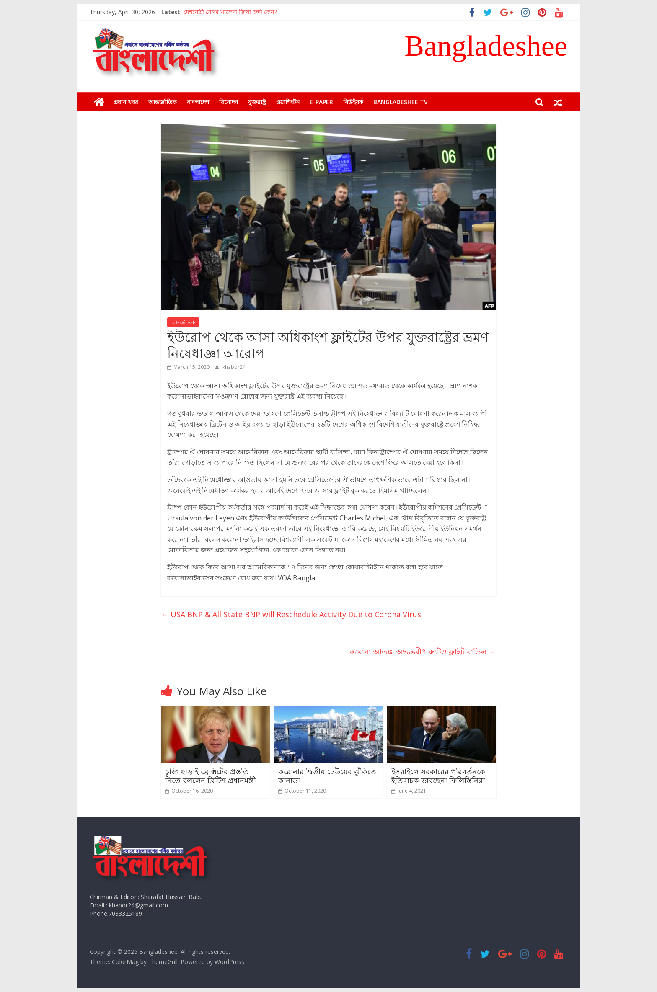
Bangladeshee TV (400, 102)
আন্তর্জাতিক (162, 102)
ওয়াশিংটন (288, 102)
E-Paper (321, 102)
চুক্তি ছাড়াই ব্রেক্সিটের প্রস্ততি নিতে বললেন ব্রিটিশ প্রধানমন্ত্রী (210, 776)
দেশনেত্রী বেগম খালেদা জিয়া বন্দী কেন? (230, 12)
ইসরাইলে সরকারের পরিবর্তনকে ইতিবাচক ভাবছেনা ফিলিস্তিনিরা (438, 776)
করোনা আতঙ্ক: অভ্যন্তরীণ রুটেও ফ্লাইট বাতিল (422, 652)
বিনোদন (228, 102)
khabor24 (234, 367)
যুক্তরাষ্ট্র (257, 102)
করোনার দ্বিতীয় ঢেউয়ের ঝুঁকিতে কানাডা (327, 776)
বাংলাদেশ (198, 102)
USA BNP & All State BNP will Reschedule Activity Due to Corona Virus (291, 614)
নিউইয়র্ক (353, 102)
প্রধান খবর (126, 102)
